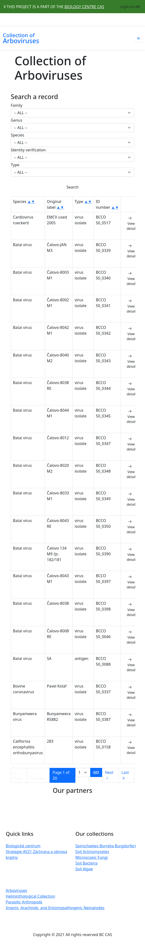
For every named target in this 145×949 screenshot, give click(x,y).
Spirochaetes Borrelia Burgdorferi (105, 845)
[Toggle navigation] (139, 20)
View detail (131, 223)
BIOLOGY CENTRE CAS (84, 6)
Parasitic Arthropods (24, 902)
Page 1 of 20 (61, 775)
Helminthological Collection (30, 896)
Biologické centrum (23, 845)
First (18, 776)
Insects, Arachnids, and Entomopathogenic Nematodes (55, 907)
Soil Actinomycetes (92, 851)
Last (125, 775)
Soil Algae (84, 869)
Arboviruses (16, 890)
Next (109, 775)
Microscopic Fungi (91, 857)
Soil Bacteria (86, 863)
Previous (37, 776)
